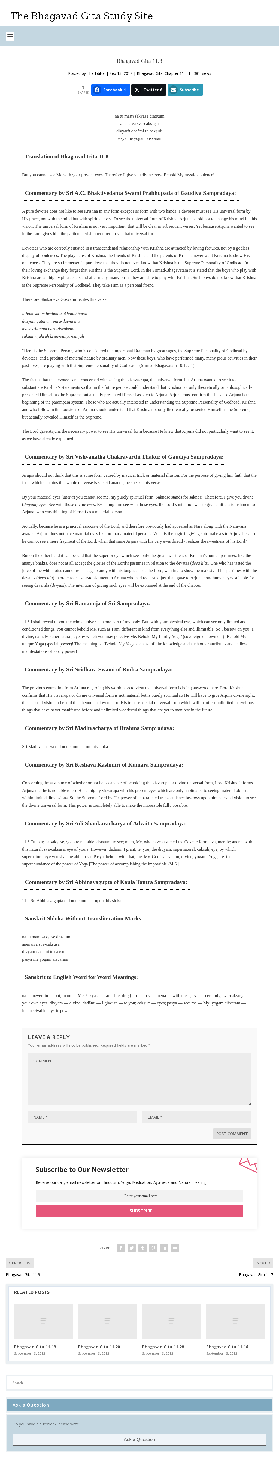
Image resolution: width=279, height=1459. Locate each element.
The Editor (96, 73)
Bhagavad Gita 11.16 (227, 1346)
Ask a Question (139, 1439)
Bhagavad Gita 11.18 (35, 1346)
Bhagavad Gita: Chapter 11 (160, 73)
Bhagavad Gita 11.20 (99, 1346)
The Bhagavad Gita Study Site (82, 15)
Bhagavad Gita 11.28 (163, 1346)
